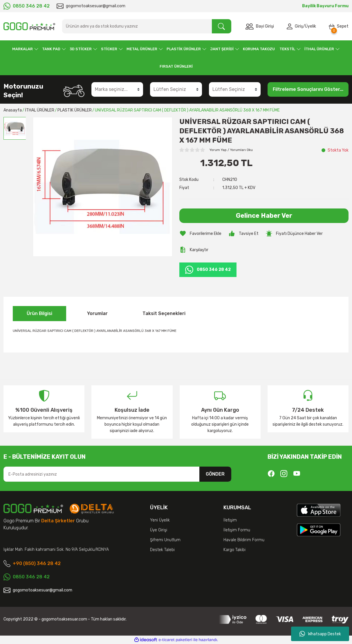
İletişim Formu (236, 530)
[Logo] (29, 26)
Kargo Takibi (234, 549)
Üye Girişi (158, 530)
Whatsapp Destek (320, 634)
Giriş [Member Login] (299, 26)
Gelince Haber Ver (264, 216)
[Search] (146, 26)
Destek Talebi (162, 549)
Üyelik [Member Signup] (310, 26)
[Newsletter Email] (117, 474)
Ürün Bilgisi (39, 313)
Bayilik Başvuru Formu (325, 5)
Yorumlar (97, 313)
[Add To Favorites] (200, 233)
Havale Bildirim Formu (243, 539)
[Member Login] (291, 26)
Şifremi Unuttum (165, 539)
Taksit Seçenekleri (163, 313)
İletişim (230, 520)
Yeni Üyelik (160, 520)
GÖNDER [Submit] (215, 474)
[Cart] (339, 26)
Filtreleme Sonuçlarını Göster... (308, 89)
